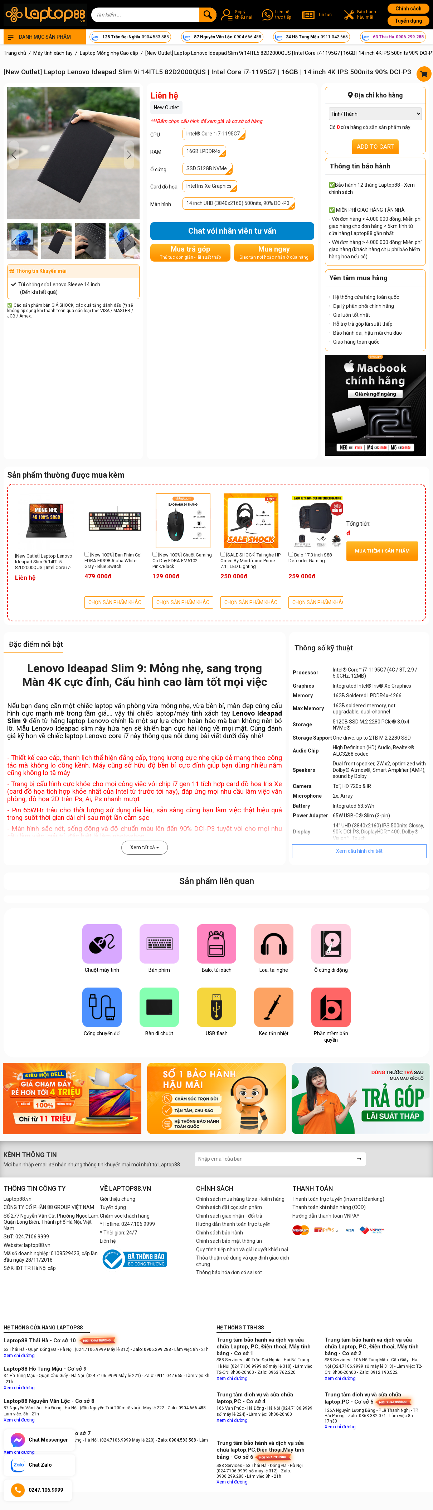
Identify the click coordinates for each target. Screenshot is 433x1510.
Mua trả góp (190, 252)
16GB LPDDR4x (203, 151)
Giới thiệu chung (117, 1199)
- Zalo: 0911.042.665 (163, 1375)
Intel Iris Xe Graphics (209, 186)
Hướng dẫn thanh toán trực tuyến (233, 1224)
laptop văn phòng (119, 706)
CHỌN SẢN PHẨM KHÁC (114, 602)
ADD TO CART (375, 146)
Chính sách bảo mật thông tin (229, 1241)
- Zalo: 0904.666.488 (185, 1407)
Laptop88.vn (17, 1199)
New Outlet (166, 107)
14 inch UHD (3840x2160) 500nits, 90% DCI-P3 (238, 203)
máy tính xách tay (203, 713)
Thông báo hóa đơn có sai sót (229, 1272)
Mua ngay (273, 252)
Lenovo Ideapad (55, 728)
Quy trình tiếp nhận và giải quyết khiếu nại (242, 1249)
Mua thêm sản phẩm (382, 551)
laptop (164, 713)
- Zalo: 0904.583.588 (176, 1440)
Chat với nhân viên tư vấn (232, 230)
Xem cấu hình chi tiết (359, 851)
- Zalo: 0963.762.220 (275, 1372)
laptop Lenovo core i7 (96, 736)
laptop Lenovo (88, 721)
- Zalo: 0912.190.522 (377, 1372)
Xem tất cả (144, 847)
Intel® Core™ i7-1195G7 (213, 134)
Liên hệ (108, 1241)
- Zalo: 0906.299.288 (151, 1349)
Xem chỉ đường (19, 1355)
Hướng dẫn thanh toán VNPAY (326, 1216)
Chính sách (408, 8)
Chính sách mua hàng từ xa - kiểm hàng (240, 1199)
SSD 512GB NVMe (206, 168)
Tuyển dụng (408, 21)
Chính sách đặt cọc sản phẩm (229, 1207)
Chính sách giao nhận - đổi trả (229, 1216)
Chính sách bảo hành (219, 1233)
